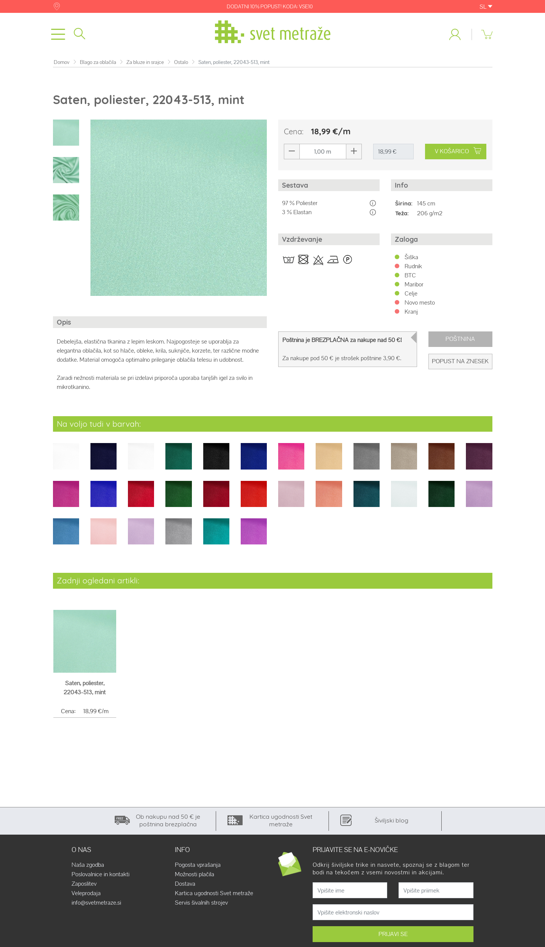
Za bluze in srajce (145, 62)
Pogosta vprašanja (198, 865)
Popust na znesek (460, 361)
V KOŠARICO (458, 151)
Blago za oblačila (98, 62)
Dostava (185, 884)
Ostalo (181, 62)
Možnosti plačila (194, 875)
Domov (62, 62)
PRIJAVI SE (393, 934)
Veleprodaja (86, 893)
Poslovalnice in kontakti (100, 875)
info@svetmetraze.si (96, 903)
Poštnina (460, 339)
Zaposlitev (84, 884)
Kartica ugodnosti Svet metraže (214, 893)
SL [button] (486, 7)
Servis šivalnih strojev (201, 903)
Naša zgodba (88, 865)
